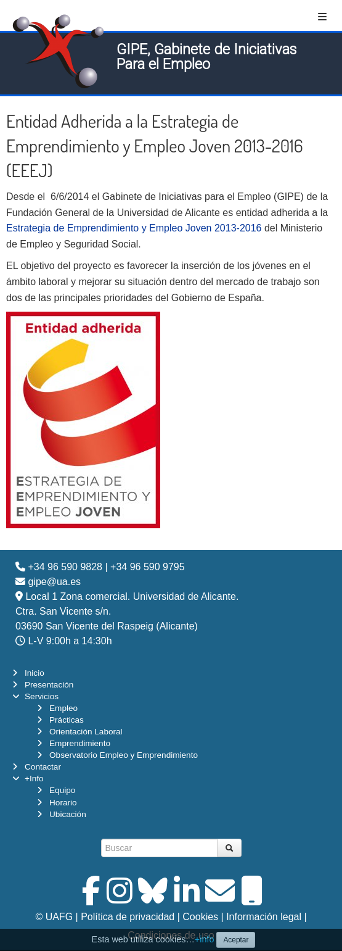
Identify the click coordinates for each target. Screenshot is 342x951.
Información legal (263, 917)
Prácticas (66, 720)
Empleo (63, 708)
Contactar (43, 766)
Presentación (49, 684)
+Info (34, 778)
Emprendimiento (79, 743)
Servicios (42, 696)
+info (204, 939)
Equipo (62, 790)
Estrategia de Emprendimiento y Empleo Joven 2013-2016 (133, 228)
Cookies (200, 917)
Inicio (34, 673)
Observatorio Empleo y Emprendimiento (123, 755)
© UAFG (54, 917)
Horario (63, 802)
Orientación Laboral (86, 731)
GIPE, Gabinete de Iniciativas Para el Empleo (206, 57)
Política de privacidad (127, 917)
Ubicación (67, 814)
